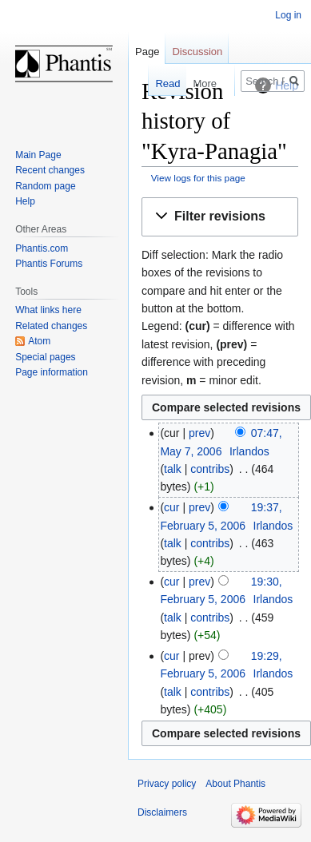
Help (25, 201)
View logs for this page (198, 178)
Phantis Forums (48, 263)
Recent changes (50, 170)
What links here (48, 310)
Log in (288, 15)
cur (171, 507)
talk (172, 469)
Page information (51, 372)
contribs (209, 469)
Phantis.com (41, 248)
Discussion (197, 52)
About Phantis (235, 783)
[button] (220, 216)
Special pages (45, 357)
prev (199, 433)
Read (159, 83)
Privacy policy (167, 783)
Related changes (51, 326)
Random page (45, 186)
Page (147, 52)
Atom (39, 341)
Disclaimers (162, 812)
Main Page (38, 155)
